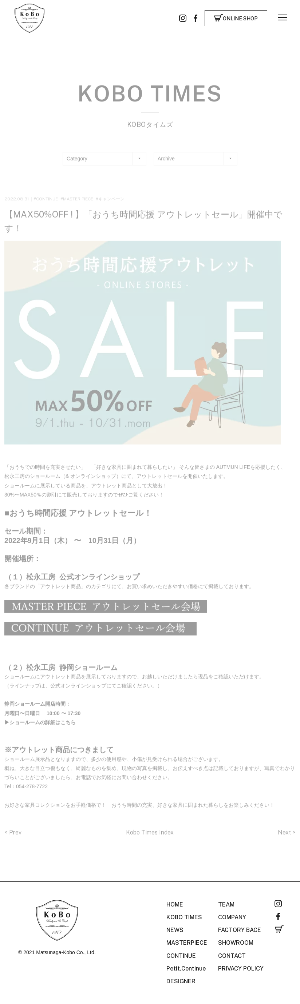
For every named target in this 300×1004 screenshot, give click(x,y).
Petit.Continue (186, 968)
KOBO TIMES (184, 917)
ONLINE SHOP (240, 18)
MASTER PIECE (78, 204)
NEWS (174, 930)
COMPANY (232, 917)
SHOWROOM (235, 942)
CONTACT (232, 955)
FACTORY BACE (239, 930)
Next (285, 837)
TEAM (226, 904)
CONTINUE (47, 204)
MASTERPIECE (186, 942)
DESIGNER (181, 981)
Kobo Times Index (150, 837)
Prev (15, 837)
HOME (174, 904)
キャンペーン (111, 204)
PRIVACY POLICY (241, 968)
